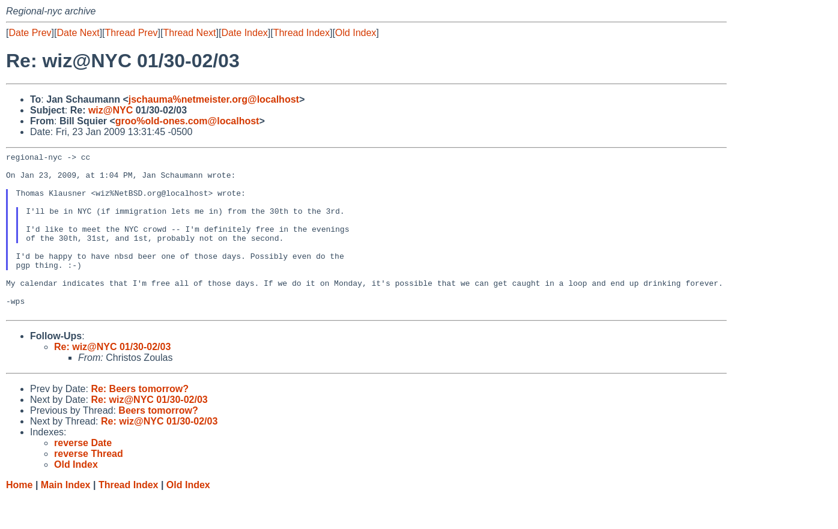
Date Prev (29, 33)
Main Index (66, 517)
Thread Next (189, 33)
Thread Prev (131, 33)
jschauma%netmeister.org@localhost (214, 99)
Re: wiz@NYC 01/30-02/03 (112, 379)
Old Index (355, 33)
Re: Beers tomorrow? (140, 421)
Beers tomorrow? (158, 443)
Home (19, 517)
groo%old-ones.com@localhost (187, 121)
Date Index (244, 33)
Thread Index (301, 33)
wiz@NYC (110, 110)
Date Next (77, 33)
